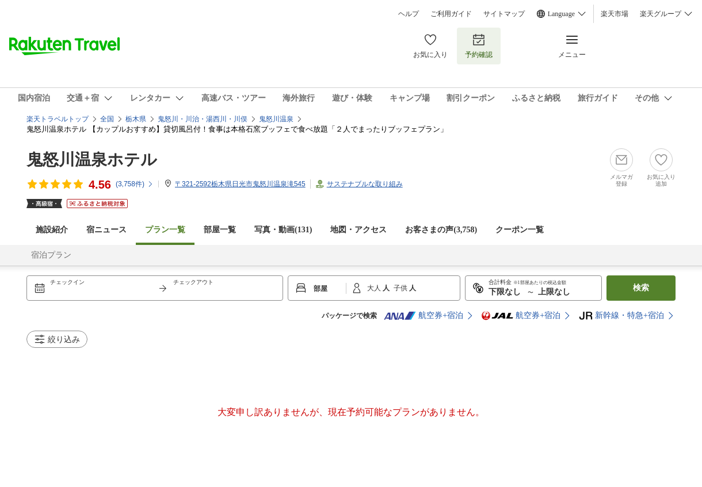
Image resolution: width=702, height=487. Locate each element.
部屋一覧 (220, 229)
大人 (375, 288)
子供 (401, 288)
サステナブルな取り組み (365, 184)
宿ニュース (106, 229)
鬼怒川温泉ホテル (91, 159)
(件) (135, 184)
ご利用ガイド (451, 14)
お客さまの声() (441, 229)
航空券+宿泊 (423, 315)
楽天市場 (614, 14)
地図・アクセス (358, 229)
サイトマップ (504, 14)
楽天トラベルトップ (57, 119)
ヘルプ (408, 14)
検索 (641, 287)
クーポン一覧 (519, 229)
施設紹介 (52, 229)
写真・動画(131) (283, 229)
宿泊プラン (51, 255)
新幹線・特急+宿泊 (621, 315)
